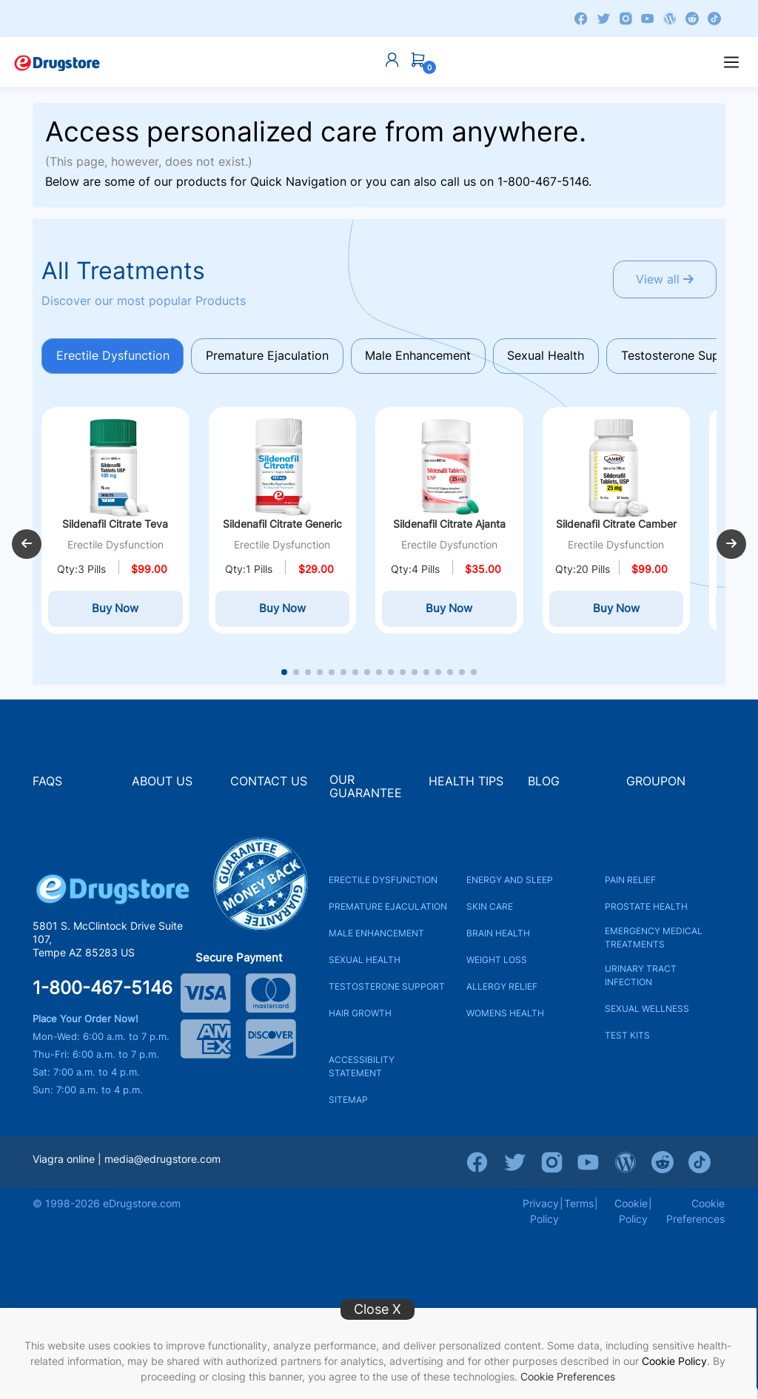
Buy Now (115, 615)
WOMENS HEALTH (505, 1018)
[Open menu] (731, 62)
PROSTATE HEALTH (646, 912)
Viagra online (64, 1164)
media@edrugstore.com (162, 1164)
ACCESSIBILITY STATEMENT (362, 1072)
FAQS (47, 787)
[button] (26, 548)
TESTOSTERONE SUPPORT (387, 992)
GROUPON (655, 787)
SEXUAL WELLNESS (647, 1014)
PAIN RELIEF (630, 885)
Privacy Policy (541, 1217)
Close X (377, 1309)
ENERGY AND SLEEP (509, 885)
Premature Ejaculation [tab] (270, 356)
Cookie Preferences (567, 1376)
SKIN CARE (489, 912)
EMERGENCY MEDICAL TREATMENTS (653, 943)
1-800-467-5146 (542, 181)
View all (663, 279)
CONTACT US (268, 787)
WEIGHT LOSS (496, 965)
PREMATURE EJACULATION (388, 912)
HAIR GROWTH (360, 1018)
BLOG (544, 787)
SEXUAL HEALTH (364, 965)
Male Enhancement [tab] (423, 356)
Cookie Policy (674, 1361)
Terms (579, 1209)
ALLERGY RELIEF (501, 992)
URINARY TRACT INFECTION (641, 981)
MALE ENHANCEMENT (376, 939)
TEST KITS (627, 1041)
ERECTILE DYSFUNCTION (383, 885)
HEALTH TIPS (466, 787)
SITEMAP (348, 1105)
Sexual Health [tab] (552, 356)
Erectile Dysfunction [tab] (113, 356)
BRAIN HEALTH (498, 939)
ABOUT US (162, 787)
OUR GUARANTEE (365, 793)
